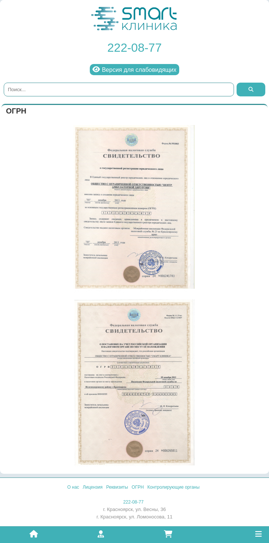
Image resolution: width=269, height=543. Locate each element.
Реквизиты (117, 487)
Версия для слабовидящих (134, 69)
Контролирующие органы (174, 487)
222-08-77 (134, 47)
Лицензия (92, 487)
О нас (73, 487)
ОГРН (138, 487)
